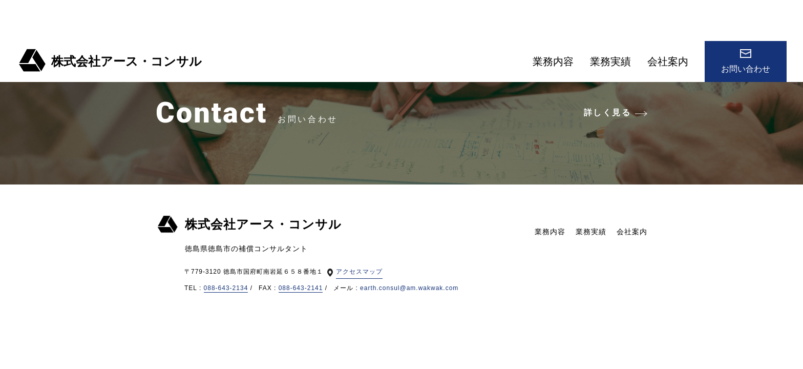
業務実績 (610, 61)
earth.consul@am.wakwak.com (409, 288)
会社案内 (667, 61)
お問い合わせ (745, 61)
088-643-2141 (301, 288)
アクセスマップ (359, 271)
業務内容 (553, 61)
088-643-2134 (226, 288)
